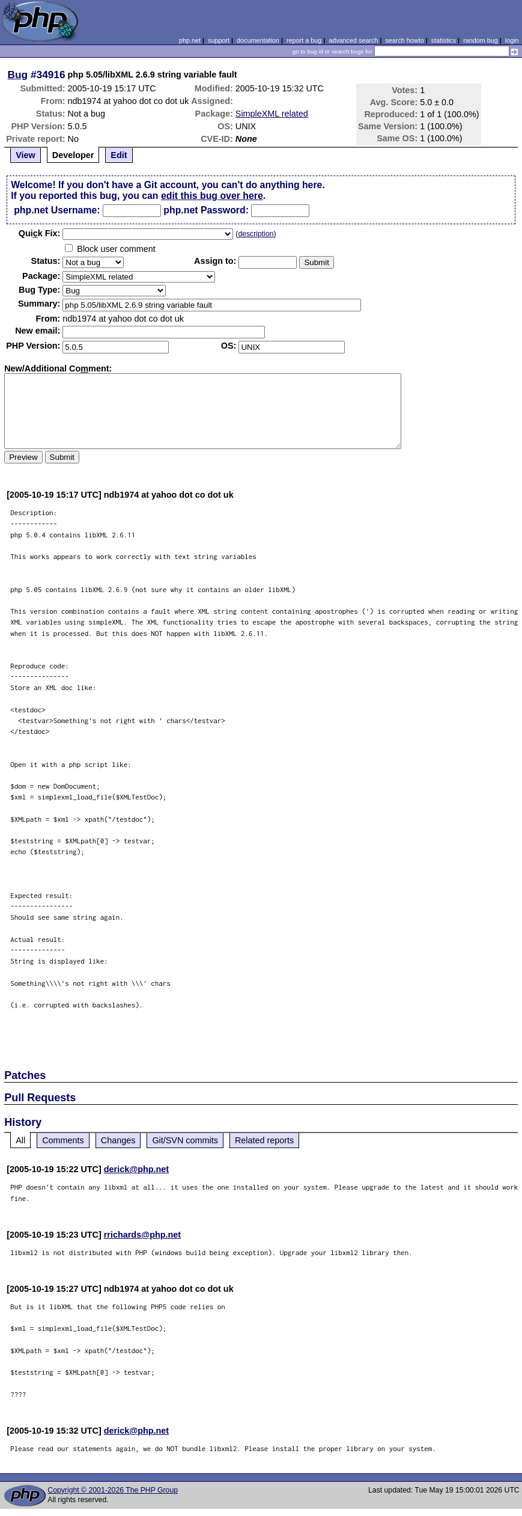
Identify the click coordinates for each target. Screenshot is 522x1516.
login (512, 40)
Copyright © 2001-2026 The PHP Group (112, 1490)
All (20, 1140)
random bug (480, 40)
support (218, 40)
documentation (258, 40)
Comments (63, 1140)
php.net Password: (206, 210)
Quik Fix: (40, 233)
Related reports (264, 1140)
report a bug (304, 40)
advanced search (353, 40)
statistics (443, 40)
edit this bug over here (212, 196)
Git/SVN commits (185, 1140)
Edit (119, 155)
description (255, 234)
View (25, 155)
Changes (118, 1140)
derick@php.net (136, 1169)
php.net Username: (57, 210)
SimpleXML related (271, 113)
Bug (18, 75)
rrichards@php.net (142, 1234)
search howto (404, 40)
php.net (190, 40)
